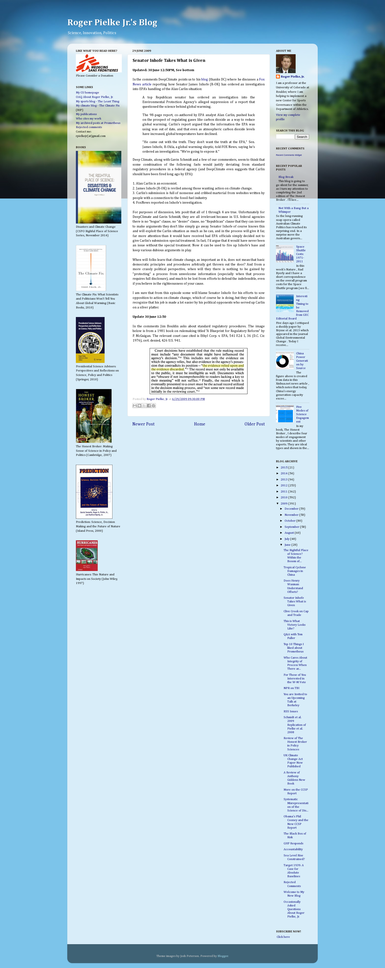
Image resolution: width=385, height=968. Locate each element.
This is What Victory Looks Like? (294, 625)
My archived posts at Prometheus (98, 123)
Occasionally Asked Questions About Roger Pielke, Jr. (294, 909)
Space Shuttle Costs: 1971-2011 (301, 254)
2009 (284, 503)
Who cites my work (88, 118)
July (287, 539)
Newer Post (143, 424)
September (292, 527)
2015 (284, 467)
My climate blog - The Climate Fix (98, 105)
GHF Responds (293, 843)
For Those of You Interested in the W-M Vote (295, 678)
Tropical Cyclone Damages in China (295, 571)
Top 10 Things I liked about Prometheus (294, 648)
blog (204, 79)
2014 (284, 473)
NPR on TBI (291, 688)
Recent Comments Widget (289, 155)
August (290, 532)
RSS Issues (291, 711)
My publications (86, 114)
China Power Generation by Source (302, 361)
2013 (284, 479)
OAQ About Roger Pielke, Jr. (94, 97)
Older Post (255, 424)
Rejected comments (89, 127)
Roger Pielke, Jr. (158, 399)
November (292, 515)
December (292, 508)
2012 (284, 485)
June (288, 544)
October (290, 520)
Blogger (223, 956)
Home (199, 424)
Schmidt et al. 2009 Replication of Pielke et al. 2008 (295, 725)
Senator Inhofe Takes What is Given (295, 601)
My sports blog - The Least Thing (97, 101)
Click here (283, 937)
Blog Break (285, 177)
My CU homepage (87, 92)
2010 (284, 497)
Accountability (293, 849)
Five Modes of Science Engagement (302, 414)
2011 (284, 491)
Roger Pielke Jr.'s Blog (112, 22)
